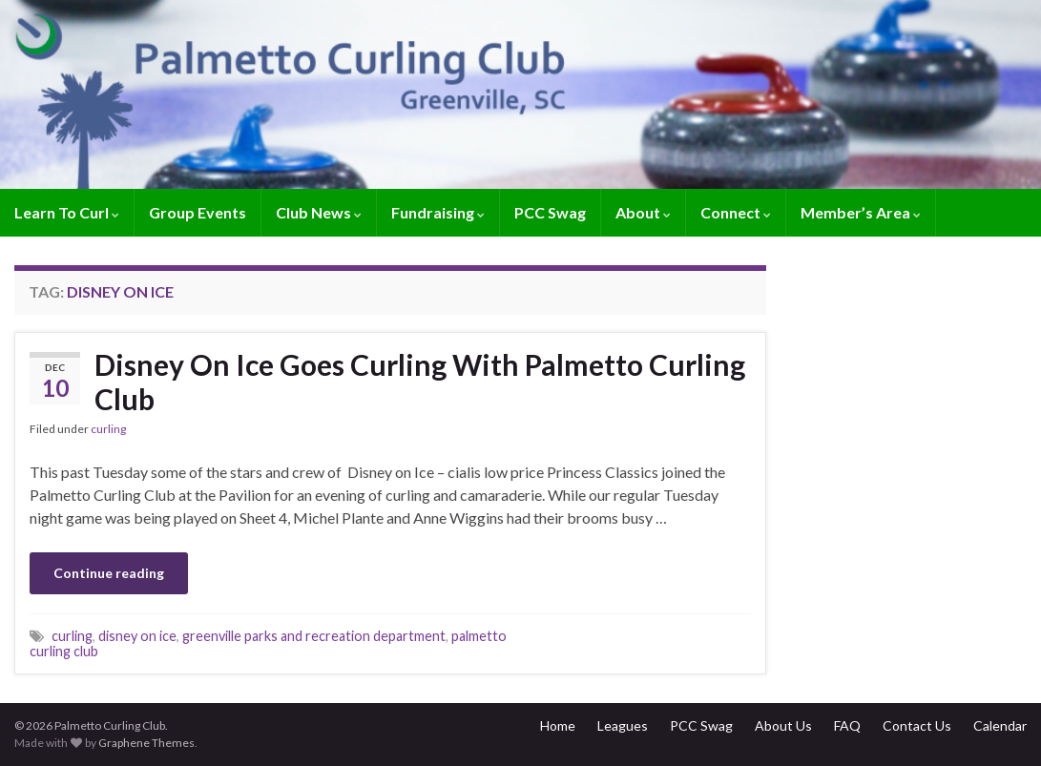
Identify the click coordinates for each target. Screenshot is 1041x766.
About (643, 212)
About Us (783, 725)
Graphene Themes (146, 742)
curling (108, 429)
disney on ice (137, 636)
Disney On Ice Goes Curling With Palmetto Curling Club (419, 381)
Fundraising (438, 212)
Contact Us (917, 725)
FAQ (847, 725)
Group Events (197, 212)
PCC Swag (550, 212)
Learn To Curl (66, 212)
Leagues (622, 725)
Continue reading (108, 573)
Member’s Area (861, 212)
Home (557, 725)
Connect (735, 212)
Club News (319, 212)
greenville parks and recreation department (314, 636)
